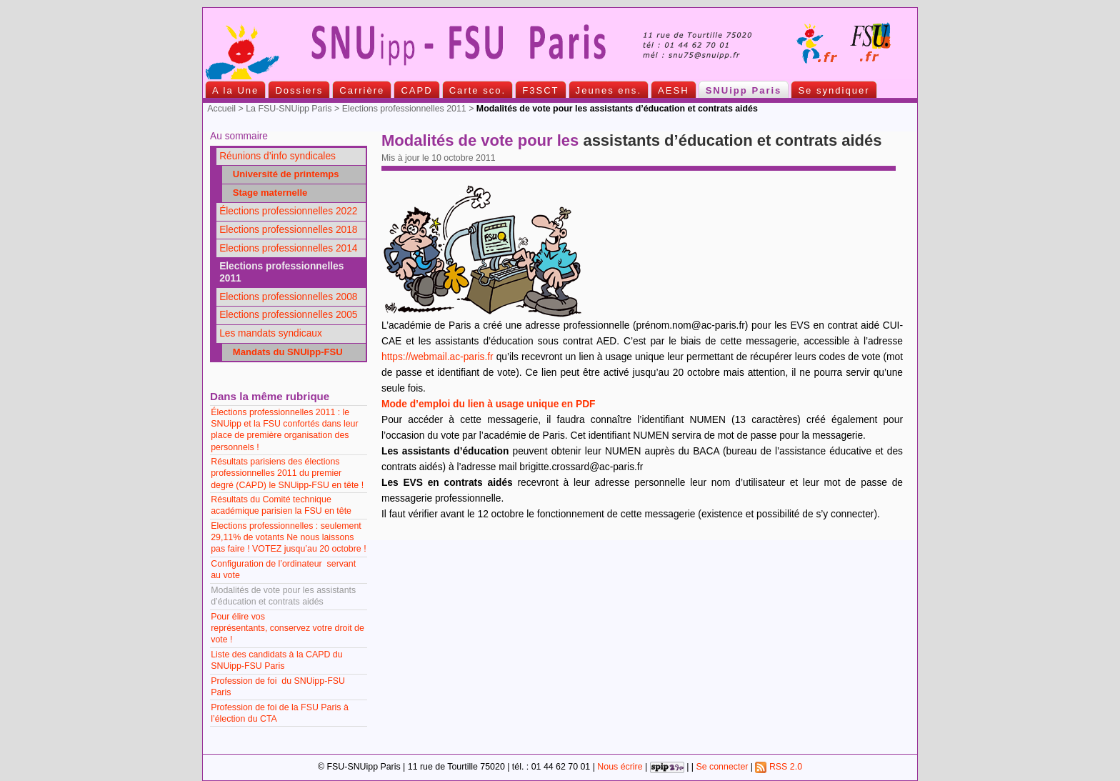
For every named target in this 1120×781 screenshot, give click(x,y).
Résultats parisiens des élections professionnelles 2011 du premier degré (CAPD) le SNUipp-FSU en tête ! (287, 473)
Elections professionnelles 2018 (288, 229)
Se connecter (722, 767)
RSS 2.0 (778, 767)
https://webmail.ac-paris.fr (437, 357)
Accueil (221, 109)
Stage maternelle (266, 192)
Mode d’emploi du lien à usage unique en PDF (488, 404)
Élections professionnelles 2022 (288, 211)
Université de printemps (282, 174)
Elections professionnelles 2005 (288, 314)
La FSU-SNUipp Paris (288, 109)
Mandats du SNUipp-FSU (284, 352)
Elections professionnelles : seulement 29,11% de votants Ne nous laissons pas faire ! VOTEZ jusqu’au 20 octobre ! (288, 537)
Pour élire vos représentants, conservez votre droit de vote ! (287, 628)
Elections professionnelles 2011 (404, 109)
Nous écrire (619, 767)
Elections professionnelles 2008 (288, 297)
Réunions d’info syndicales (277, 156)
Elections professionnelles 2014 (288, 248)
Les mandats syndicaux (270, 333)
